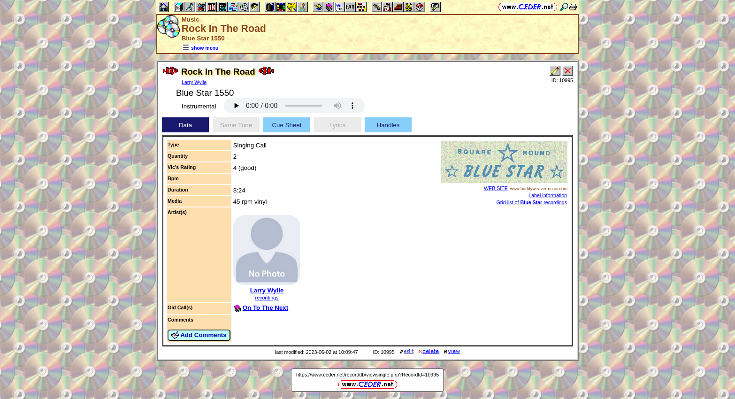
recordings (267, 297)
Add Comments (199, 335)
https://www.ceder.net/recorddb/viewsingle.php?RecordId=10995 (367, 374)
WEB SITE (496, 188)
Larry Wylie (194, 82)
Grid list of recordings (532, 202)
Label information (547, 195)
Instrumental (199, 106)
